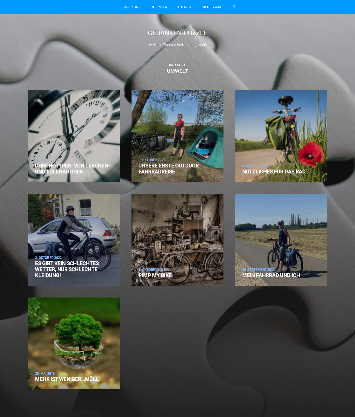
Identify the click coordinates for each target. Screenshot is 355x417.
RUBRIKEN (159, 7)
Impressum (211, 7)
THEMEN (184, 7)
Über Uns (132, 7)
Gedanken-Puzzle (177, 33)
